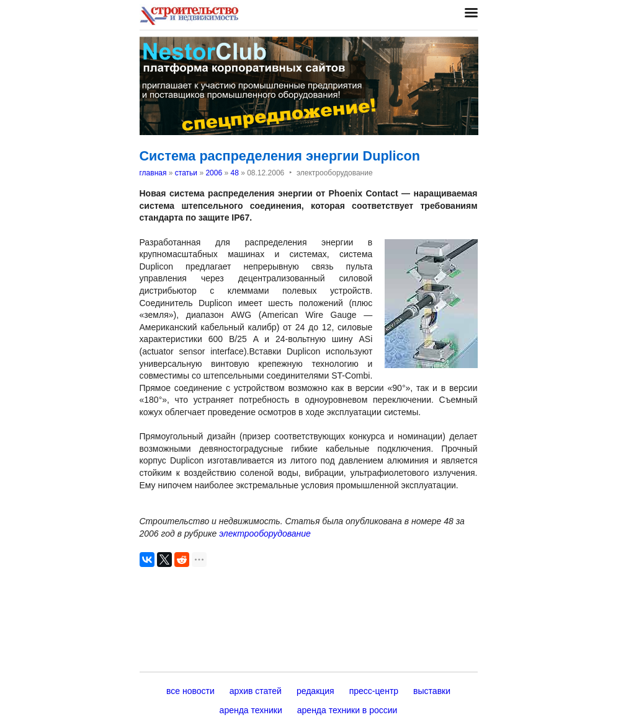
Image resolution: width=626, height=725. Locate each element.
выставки (431, 691)
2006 (213, 173)
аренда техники (251, 710)
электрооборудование (264, 533)
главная (153, 173)
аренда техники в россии (347, 710)
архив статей (256, 691)
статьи (186, 173)
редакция (315, 691)
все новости (190, 691)
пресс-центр (373, 691)
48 (234, 173)
